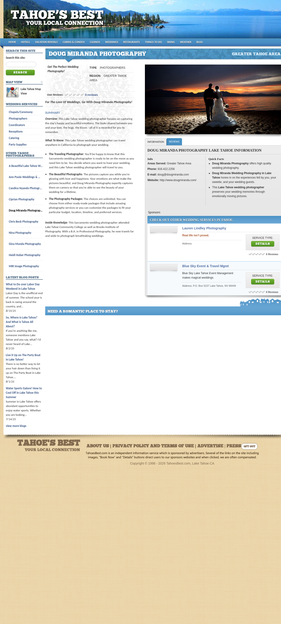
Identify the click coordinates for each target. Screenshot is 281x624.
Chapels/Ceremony (21, 112)
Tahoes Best (58, 21)
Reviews (174, 141)
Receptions (15, 131)
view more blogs (16, 426)
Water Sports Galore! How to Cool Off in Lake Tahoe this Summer (24, 393)
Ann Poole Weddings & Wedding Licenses (26, 177)
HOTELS (25, 42)
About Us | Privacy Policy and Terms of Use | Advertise (154, 446)
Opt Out (249, 446)
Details (262, 244)
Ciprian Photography (21, 199)
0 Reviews (272, 254)
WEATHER (185, 42)
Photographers (18, 118)
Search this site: (16, 57)
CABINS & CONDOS (74, 42)
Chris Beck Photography (23, 221)
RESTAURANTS (131, 42)
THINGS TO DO (153, 42)
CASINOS (95, 42)
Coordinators (17, 125)
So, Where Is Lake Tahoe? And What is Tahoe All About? (21, 322)
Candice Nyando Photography (26, 188)
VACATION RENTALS (46, 42)
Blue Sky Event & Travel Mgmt (205, 266)
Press (234, 446)
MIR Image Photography (24, 266)
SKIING (171, 42)
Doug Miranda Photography (26, 210)
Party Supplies (18, 144)
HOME (12, 42)
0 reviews (91, 95)
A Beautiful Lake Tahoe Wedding (26, 166)
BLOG (199, 42)
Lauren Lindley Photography (204, 228)
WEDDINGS (111, 42)
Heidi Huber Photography (24, 255)
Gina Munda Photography (25, 244)
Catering (14, 138)
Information (155, 141)
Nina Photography (20, 232)
